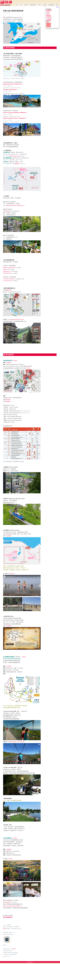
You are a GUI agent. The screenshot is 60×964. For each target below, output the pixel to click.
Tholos (4, 269)
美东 (21, 4)
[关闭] (57, 7)
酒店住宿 (48, 11)
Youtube (12, 573)
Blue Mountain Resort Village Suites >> (15, 205)
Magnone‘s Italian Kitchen (9, 267)
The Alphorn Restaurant (8, 278)
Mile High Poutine (7, 273)
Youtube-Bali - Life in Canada (17, 741)
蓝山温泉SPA (49, 19)
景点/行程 (48, 12)
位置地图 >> (8, 401)
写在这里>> (14, 948)
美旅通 (4, 928)
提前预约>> (17, 163)
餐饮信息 (48, 13)
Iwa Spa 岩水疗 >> (7, 902)
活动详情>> (8, 399)
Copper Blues (6, 271)
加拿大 (39, 4)
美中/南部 (26, 4)
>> (13, 84)
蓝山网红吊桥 (49, 18)
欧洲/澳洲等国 (51, 4)
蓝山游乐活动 (49, 16)
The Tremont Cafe (7, 280)
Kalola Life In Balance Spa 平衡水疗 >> (12, 906)
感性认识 (48, 14)
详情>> (28, 368)
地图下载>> (9, 290)
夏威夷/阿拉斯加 (33, 4)
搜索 (57, 4)
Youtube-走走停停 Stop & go (17, 319)
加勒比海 (44, 4)
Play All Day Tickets (15, 156)
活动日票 (7, 211)
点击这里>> (9, 362)
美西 (17, 4)
